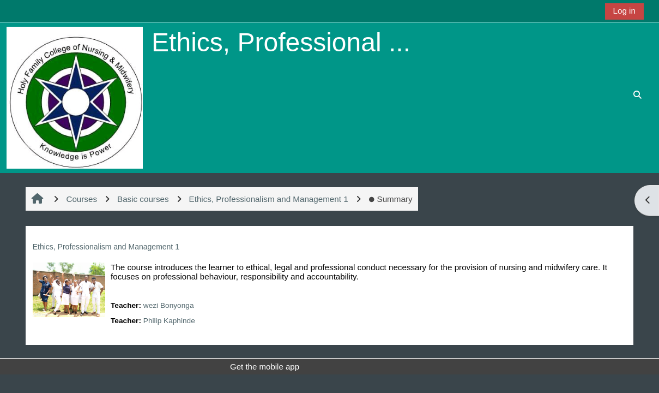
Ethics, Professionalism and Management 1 (106, 246)
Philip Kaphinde (169, 321)
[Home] (75, 97)
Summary (390, 199)
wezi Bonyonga (168, 305)
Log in (624, 10)
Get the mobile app (264, 366)
